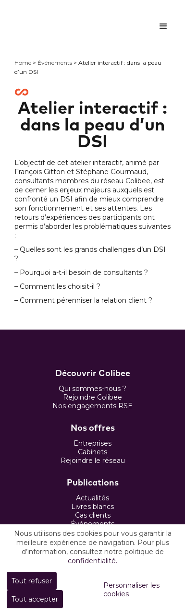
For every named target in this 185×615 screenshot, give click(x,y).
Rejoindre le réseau (93, 460)
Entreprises (92, 443)
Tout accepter (35, 599)
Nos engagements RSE (92, 406)
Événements (54, 62)
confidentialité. (92, 560)
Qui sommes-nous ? (92, 388)
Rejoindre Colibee (92, 397)
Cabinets (92, 452)
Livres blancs (92, 506)
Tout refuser (32, 581)
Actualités (92, 498)
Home (22, 62)
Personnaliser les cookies (131, 589)
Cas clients (93, 515)
